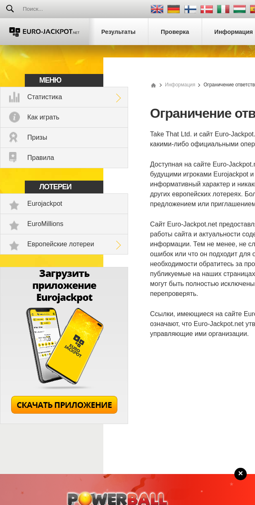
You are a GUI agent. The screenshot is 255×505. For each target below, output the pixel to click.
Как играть (43, 117)
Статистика (44, 96)
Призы (37, 137)
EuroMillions (45, 223)
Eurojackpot (44, 203)
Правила (40, 157)
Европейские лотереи (60, 244)
